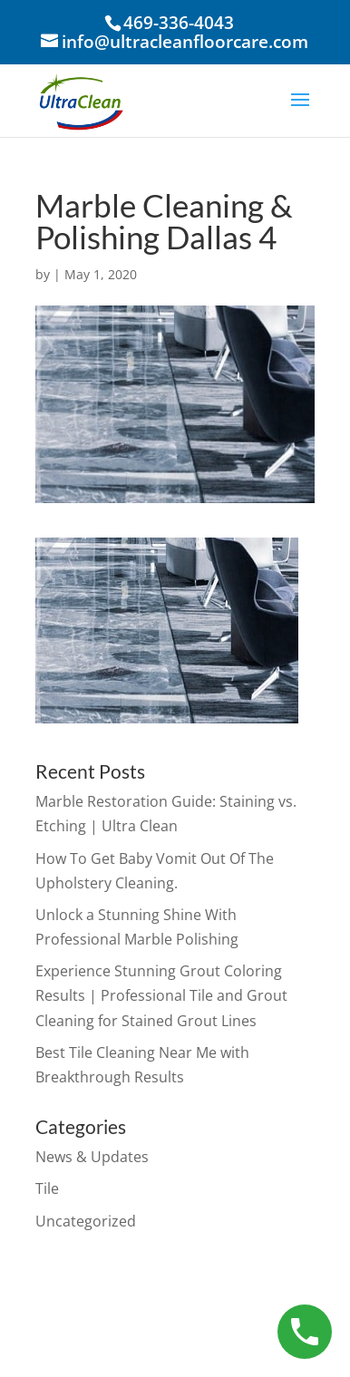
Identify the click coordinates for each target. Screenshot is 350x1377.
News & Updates (92, 1157)
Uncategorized (85, 1221)
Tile (47, 1188)
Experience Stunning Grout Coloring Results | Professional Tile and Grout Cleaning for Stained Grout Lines (161, 995)
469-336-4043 (178, 22)
